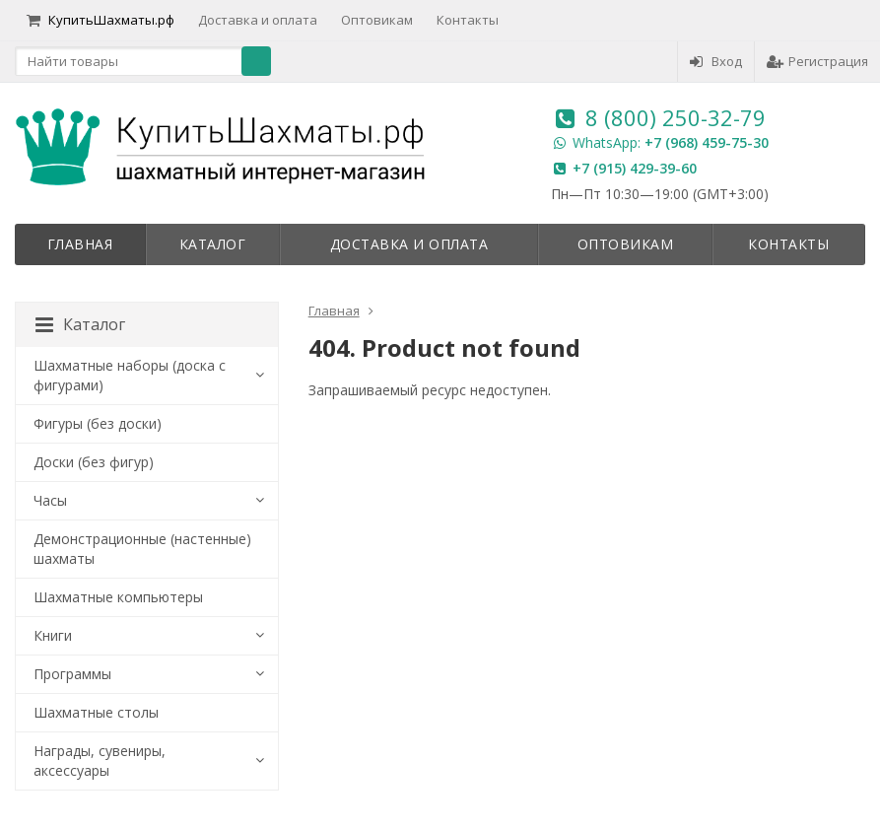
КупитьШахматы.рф (100, 20)
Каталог (212, 244)
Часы (50, 500)
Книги (53, 635)
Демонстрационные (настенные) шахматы (142, 548)
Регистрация (817, 61)
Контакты (468, 20)
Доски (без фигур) (94, 461)
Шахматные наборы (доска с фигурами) (130, 375)
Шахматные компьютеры (118, 597)
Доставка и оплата (257, 20)
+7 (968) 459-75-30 (706, 142)
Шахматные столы (96, 712)
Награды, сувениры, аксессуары (100, 760)
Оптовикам (377, 20)
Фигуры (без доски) (98, 423)
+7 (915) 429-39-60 (635, 168)
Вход (716, 61)
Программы (72, 673)
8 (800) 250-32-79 (675, 117)
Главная (80, 244)
